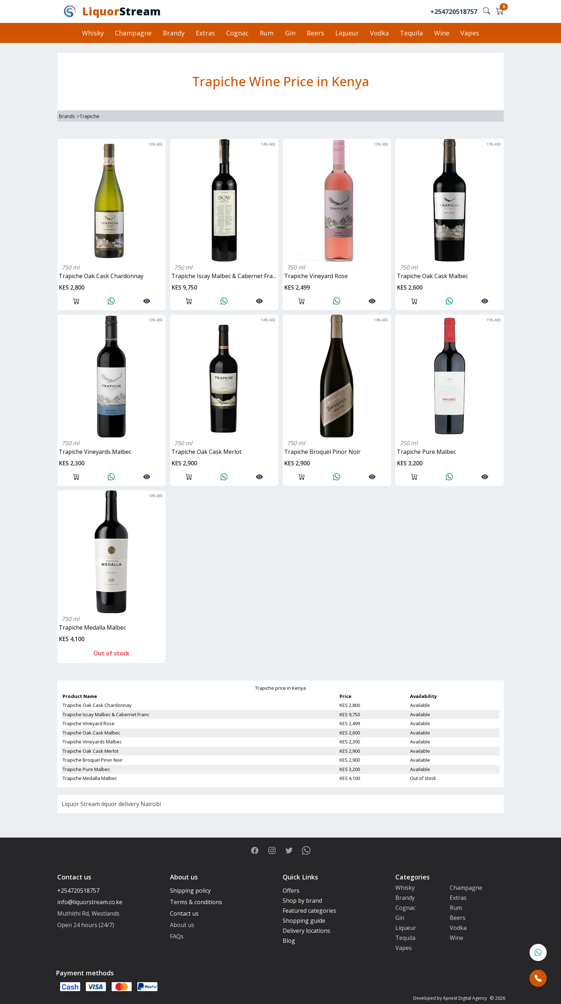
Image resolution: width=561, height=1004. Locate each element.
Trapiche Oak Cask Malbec (432, 276)
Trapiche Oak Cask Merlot (206, 452)
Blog (289, 941)
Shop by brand (302, 900)
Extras (206, 33)
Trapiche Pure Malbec (426, 452)
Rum (267, 33)
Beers (315, 33)
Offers (291, 890)
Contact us (184, 913)
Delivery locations (306, 931)
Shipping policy (190, 890)
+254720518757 (453, 11)
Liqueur (346, 33)
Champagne (135, 33)
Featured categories (309, 911)
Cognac (238, 33)
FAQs (177, 936)
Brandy (175, 33)
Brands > (69, 116)
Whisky (95, 33)
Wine (440, 33)
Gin (290, 33)
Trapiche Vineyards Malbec (95, 452)
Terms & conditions (196, 902)
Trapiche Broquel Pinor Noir (322, 452)
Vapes (467, 33)
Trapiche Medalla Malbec (92, 627)
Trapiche (89, 116)
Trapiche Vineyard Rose (316, 276)
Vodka (378, 33)
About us (182, 925)
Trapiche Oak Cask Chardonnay (101, 276)
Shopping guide (304, 921)
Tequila (410, 33)
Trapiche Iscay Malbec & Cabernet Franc (224, 276)
